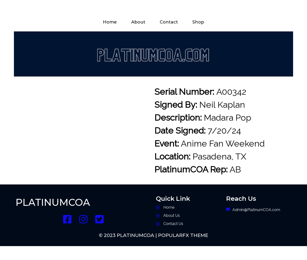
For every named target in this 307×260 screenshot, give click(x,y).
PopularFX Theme (183, 235)
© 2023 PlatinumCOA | (128, 235)
